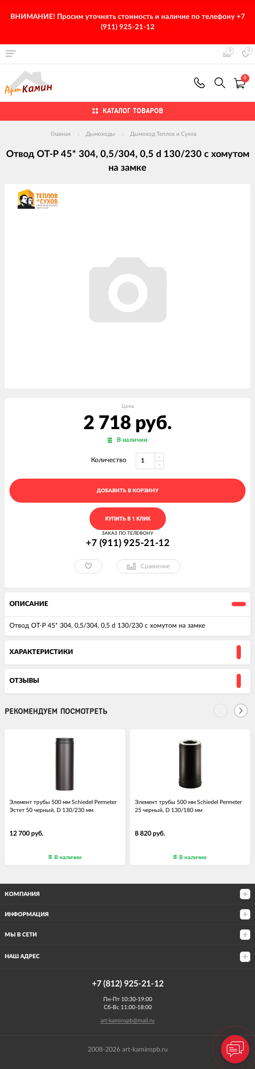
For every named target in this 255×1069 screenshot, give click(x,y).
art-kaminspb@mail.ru (127, 1020)
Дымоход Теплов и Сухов (163, 134)
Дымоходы (100, 134)
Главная (61, 134)
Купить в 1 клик (127, 519)
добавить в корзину (127, 490)
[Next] (241, 711)
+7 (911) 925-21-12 (199, 82)
